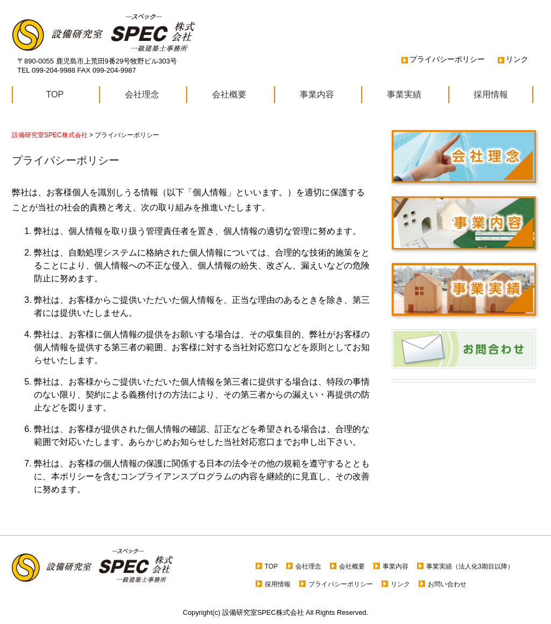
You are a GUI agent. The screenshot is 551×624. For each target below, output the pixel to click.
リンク (517, 59)
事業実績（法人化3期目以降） (470, 566)
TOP (55, 94)
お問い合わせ (447, 584)
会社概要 (229, 94)
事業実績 (404, 94)
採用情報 (491, 94)
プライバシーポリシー (447, 59)
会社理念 (142, 94)
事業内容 (317, 94)
